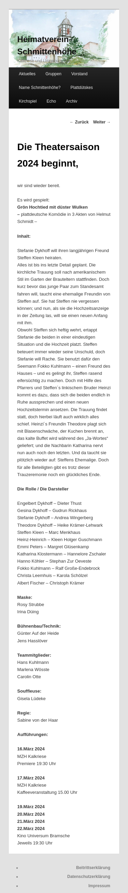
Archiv (71, 101)
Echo (51, 101)
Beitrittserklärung (93, 867)
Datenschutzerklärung (88, 876)
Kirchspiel (28, 101)
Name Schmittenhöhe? (39, 87)
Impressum (99, 885)
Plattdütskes (82, 87)
